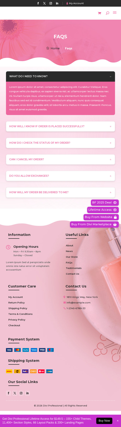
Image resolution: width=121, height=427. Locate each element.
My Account (76, 3)
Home (55, 48)
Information (19, 251)
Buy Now (104, 420)
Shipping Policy (17, 324)
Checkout (14, 341)
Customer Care (22, 302)
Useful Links (77, 251)
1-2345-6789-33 (76, 324)
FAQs (69, 278)
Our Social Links (23, 398)
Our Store (72, 272)
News (69, 267)
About (69, 261)
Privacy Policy (16, 335)
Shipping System (23, 377)
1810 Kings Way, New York (82, 313)
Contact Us (72, 290)
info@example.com (78, 318)
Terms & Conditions (20, 330)
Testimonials (73, 284)
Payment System (24, 355)
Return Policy (16, 318)
